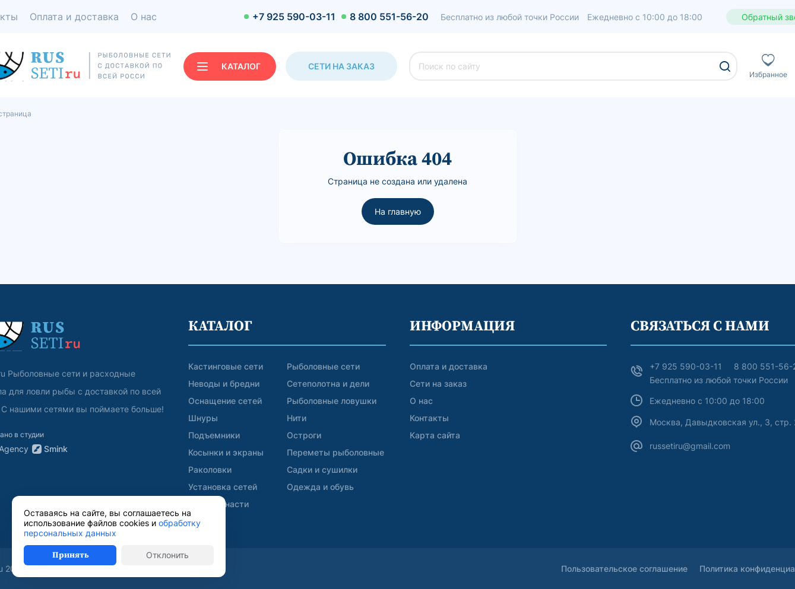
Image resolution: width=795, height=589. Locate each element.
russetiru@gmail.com (690, 446)
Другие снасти (218, 504)
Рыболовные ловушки (331, 401)
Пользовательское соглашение (624, 568)
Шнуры (203, 418)
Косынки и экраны (226, 452)
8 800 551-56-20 (389, 17)
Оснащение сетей (225, 401)
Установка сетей (222, 487)
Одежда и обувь (320, 487)
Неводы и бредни (223, 383)
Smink (56, 449)
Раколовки (210, 469)
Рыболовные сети (323, 366)
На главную (398, 211)
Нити (296, 418)
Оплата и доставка (448, 366)
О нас (421, 401)
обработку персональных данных (112, 528)
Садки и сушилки (322, 469)
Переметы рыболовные (335, 452)
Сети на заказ (341, 66)
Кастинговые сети (225, 366)
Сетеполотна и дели (328, 383)
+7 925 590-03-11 (293, 17)
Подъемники (214, 435)
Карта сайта (435, 435)
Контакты (429, 418)
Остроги (304, 435)
